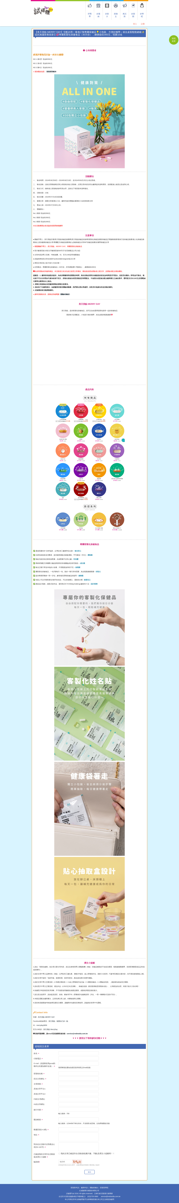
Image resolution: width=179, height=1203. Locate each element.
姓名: (36, 1053)
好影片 (107, 15)
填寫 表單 (174, 39)
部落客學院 (104, 1188)
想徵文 (116, 15)
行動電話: (38, 1059)
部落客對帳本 (51, 72)
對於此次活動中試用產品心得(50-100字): (44, 1145)
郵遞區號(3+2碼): (41, 1130)
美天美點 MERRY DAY (46, 1017)
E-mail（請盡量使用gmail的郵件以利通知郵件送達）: (44, 1064)
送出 (89, 1172)
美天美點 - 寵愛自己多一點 (58, 1021)
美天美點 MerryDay (50, 1029)
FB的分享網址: (39, 1099)
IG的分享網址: (39, 1104)
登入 (135, 24)
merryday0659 (42, 1025)
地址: (36, 1135)
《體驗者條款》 (65, 294)
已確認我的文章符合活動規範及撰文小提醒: (44, 1155)
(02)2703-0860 (92, 1196)
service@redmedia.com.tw (77, 1034)
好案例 (98, 15)
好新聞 (133, 15)
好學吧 (142, 15)
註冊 (143, 24)
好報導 (90, 15)
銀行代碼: (38, 1110)
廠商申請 (84, 1188)
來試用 (124, 15)
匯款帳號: (38, 1120)
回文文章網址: (39, 1079)
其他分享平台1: (40, 1089)
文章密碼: (38, 1084)
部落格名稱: (38, 1074)
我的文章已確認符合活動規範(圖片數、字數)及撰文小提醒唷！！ (86, 1154)
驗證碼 (36, 1162)
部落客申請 (75, 1188)
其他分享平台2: (40, 1094)
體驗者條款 (94, 1188)
